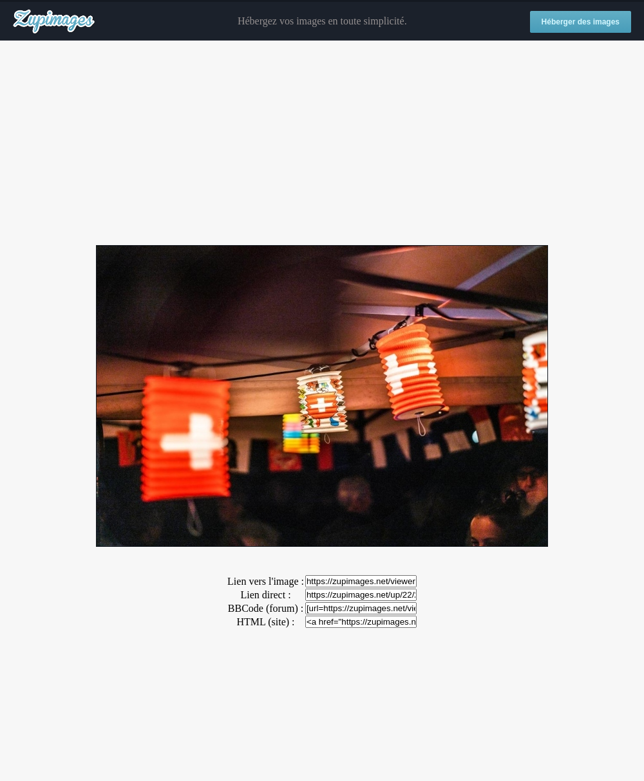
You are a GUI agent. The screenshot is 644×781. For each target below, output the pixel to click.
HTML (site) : (265, 621)
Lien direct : (265, 594)
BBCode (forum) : (265, 608)
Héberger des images (581, 21)
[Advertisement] (322, 143)
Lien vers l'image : (265, 581)
